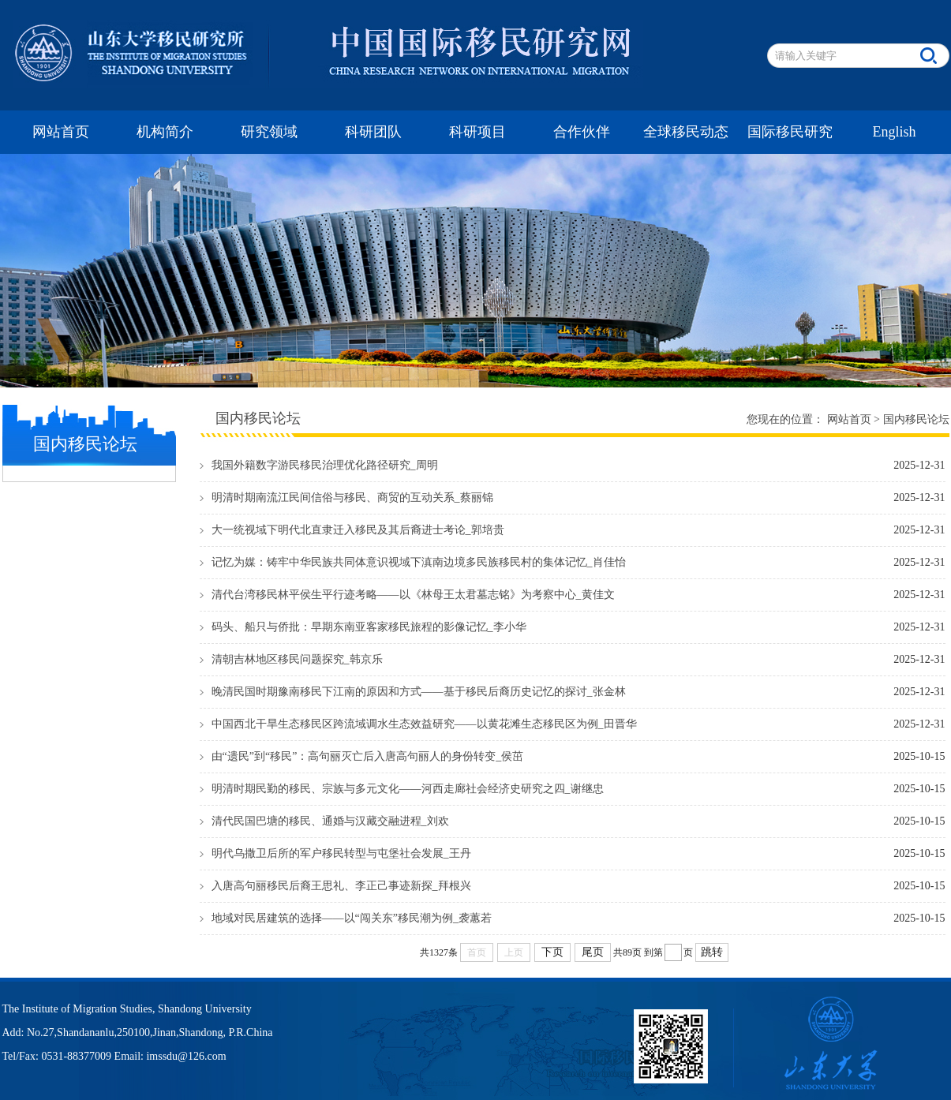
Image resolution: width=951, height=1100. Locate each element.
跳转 (712, 952)
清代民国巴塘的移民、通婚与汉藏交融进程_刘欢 (330, 821)
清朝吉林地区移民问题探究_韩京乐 (297, 659)
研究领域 (269, 132)
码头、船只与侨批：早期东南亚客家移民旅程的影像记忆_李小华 (369, 627)
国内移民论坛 (916, 419)
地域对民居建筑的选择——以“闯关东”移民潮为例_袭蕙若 (352, 918)
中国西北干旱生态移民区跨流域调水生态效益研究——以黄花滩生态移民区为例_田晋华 (424, 724)
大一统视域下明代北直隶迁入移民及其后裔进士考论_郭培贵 (358, 530)
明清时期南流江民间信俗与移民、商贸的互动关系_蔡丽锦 (352, 497)
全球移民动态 (685, 132)
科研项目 (477, 132)
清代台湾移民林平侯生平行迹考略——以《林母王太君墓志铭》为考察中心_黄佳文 (413, 595)
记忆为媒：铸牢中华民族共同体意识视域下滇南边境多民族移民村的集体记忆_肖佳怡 (419, 562)
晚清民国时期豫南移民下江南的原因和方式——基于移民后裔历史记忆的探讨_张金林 (419, 692)
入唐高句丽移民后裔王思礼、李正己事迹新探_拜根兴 (341, 886)
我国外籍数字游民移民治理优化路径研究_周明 (325, 465)
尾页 (593, 952)
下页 (552, 952)
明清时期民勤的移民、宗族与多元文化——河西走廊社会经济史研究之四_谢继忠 (408, 789)
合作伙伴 (581, 132)
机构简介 (165, 132)
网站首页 (60, 132)
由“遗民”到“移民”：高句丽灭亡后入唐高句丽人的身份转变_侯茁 (368, 756)
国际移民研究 (790, 132)
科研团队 (373, 132)
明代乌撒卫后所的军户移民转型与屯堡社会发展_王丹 (341, 853)
